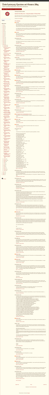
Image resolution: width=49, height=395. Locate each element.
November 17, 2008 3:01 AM (20, 43)
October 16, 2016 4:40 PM (20, 243)
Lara (16, 22)
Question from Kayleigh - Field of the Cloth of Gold (6, 156)
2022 (3, 26)
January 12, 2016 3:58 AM (20, 229)
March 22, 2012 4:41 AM (19, 83)
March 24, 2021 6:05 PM (19, 364)
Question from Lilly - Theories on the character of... (6, 145)
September (5, 160)
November (5, 46)
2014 (3, 36)
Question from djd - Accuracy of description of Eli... (6, 73)
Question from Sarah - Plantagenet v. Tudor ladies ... (6, 133)
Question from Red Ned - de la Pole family (7, 115)
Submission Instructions (18, 9)
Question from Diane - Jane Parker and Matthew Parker (6, 142)
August (5, 161)
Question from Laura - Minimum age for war (6, 84)
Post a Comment (18, 380)
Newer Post (17, 384)
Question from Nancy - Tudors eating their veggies (6, 117)
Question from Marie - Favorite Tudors (6, 151)
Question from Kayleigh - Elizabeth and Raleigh (6, 112)
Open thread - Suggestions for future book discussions (6, 154)
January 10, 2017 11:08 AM (20, 262)
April (4, 166)
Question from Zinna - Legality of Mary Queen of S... (6, 95)
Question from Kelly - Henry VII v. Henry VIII (6, 100)
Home (3, 9)
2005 (3, 174)
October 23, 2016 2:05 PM (20, 252)
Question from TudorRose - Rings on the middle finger (6, 64)
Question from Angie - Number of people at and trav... (6, 108)
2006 (3, 173)
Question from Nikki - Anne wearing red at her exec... (6, 92)
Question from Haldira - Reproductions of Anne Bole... (7, 130)
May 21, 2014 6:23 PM (19, 168)
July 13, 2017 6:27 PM (19, 283)
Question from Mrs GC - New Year (6, 149)
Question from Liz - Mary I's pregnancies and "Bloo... (6, 105)
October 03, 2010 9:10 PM (20, 73)
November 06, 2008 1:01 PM (20, 30)
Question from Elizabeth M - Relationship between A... (6, 51)
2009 (3, 42)
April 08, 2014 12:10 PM (19, 122)
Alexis (17, 57)
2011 (3, 40)
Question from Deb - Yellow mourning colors (6, 86)
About (7, 9)
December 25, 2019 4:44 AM (20, 316)
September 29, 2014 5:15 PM (20, 182)
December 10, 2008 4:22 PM (20, 55)
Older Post (44, 384)
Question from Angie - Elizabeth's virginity (6, 110)
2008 (3, 44)
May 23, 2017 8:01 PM (19, 277)
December (5, 45)
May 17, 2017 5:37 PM (19, 269)
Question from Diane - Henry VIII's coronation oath (7, 102)
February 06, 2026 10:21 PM (20, 378)
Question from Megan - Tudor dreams (6, 128)
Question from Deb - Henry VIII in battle (6, 82)
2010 (3, 41)
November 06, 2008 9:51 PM (20, 36)
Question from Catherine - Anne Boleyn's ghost (6, 71)
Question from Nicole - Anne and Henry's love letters (7, 79)
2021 (3, 27)
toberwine (17, 80)
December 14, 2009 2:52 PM (20, 68)
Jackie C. (17, 119)
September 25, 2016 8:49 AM (20, 236)
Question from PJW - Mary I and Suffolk (6, 147)
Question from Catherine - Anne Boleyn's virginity (6, 48)
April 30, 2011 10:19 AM (19, 78)
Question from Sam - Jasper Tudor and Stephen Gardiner (6, 97)
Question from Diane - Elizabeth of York (6, 69)
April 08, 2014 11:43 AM (19, 117)
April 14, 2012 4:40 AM (19, 91)
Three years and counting (7, 53)
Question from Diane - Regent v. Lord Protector (6, 61)
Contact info (11, 9)
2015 (3, 35)
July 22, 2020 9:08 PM (19, 345)
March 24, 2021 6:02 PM (19, 359)
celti (16, 104)
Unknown (17, 75)
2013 (3, 37)
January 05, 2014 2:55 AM (20, 112)
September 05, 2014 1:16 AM (20, 176)
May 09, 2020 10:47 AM (19, 336)
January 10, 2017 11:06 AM (20, 257)
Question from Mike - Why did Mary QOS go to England (7, 89)
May (4, 165)
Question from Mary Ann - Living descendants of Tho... (6, 136)
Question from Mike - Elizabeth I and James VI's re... (6, 55)
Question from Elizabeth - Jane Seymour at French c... (7, 139)
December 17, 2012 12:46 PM (20, 97)
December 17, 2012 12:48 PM (20, 102)
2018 (3, 31)
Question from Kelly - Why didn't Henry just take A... (6, 76)
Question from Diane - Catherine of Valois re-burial (6, 126)
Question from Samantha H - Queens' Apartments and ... (7, 120)
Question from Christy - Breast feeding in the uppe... (6, 123)
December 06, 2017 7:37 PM (20, 288)
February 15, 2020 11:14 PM (20, 321)
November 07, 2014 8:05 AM (20, 188)
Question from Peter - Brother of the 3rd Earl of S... (6, 58)
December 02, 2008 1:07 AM (20, 51)
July (4, 162)
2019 (3, 30)
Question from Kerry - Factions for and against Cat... (6, 67)
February (5, 169)
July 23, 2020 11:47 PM (19, 354)
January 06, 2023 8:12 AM (20, 369)
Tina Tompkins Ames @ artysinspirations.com (23, 114)
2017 (3, 32)
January (5, 170)
